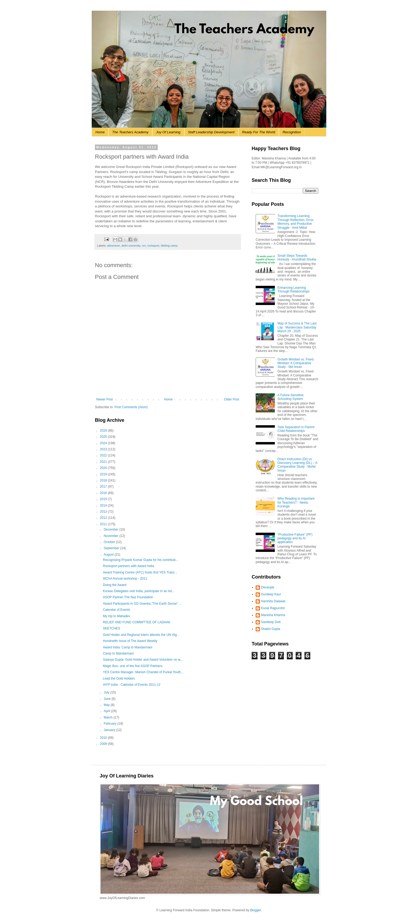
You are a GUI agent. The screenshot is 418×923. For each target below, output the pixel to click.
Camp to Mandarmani (118, 653)
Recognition (292, 132)
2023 (104, 449)
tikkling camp (169, 245)
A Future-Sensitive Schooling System (291, 397)
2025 (104, 437)
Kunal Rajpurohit (273, 608)
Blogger (255, 910)
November (111, 536)
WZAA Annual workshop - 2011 (125, 578)
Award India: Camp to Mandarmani (127, 647)
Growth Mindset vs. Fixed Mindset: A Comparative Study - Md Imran (296, 363)
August (109, 554)
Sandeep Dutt (270, 622)
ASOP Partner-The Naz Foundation (128, 597)
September (112, 548)
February (110, 723)
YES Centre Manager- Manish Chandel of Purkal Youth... (143, 672)
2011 (104, 524)
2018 (104, 480)
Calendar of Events (116, 610)
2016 (104, 493)
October (110, 542)
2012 (104, 518)
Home (100, 132)
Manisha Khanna (273, 615)
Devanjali (267, 587)
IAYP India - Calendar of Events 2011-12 (131, 685)
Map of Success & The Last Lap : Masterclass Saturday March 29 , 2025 (297, 327)
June (107, 699)
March (109, 717)
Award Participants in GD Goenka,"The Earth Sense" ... (142, 603)
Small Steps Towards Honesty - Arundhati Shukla (297, 257)
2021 (104, 462)
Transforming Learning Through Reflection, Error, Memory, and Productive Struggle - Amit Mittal (296, 221)
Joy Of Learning (168, 132)
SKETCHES (111, 628)
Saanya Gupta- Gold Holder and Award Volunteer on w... (143, 659)
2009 (104, 744)
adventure (113, 245)
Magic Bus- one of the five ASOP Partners (132, 666)
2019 (104, 474)
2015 (104, 499)
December (111, 529)
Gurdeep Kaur (271, 594)
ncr (144, 245)
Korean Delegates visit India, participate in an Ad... (138, 591)
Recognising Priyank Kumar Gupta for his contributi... (140, 560)
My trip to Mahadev (116, 616)
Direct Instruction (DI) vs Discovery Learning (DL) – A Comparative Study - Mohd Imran (297, 464)
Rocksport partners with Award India (128, 566)
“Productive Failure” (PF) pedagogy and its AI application (295, 538)
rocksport (153, 245)
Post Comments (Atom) (131, 407)
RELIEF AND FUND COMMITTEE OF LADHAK (136, 622)
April (107, 711)
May (107, 705)
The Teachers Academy (130, 132)
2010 (104, 738)
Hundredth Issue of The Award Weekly (130, 641)
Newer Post (104, 399)
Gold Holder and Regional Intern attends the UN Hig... (141, 635)
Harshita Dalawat (273, 601)
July (107, 692)
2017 (104, 486)
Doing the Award (114, 585)
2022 (104, 455)
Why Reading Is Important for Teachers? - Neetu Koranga (296, 502)
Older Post (231, 399)
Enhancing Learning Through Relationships (294, 289)
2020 (104, 468)
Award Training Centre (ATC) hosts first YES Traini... (140, 572)
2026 (104, 430)
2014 (104, 505)
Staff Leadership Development (211, 132)
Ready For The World (258, 132)
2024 (104, 443)
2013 (104, 511)
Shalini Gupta (270, 629)
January (110, 730)
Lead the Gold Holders (119, 678)
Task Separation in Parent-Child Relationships (296, 429)
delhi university (131, 245)
